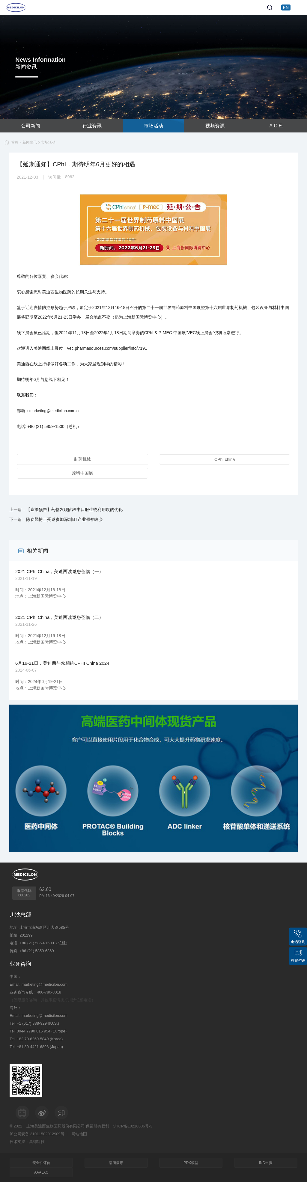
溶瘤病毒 (116, 1163)
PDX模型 (190, 1163)
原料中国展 (82, 473)
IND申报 (266, 1163)
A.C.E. (276, 125)
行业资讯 (92, 125)
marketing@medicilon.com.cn (55, 410)
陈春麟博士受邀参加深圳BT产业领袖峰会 (64, 519)
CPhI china (224, 459)
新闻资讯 (29, 142)
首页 (14, 142)
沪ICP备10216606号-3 (132, 1126)
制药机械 (82, 459)
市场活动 (153, 125)
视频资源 (215, 125)
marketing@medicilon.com (44, 984)
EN (286, 7)
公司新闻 (30, 125)
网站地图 (79, 1134)
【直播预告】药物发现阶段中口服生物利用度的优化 (74, 509)
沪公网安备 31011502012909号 (37, 1134)
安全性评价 (41, 1163)
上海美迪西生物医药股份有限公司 (55, 1126)
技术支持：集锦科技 (27, 1141)
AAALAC (41, 1172)
